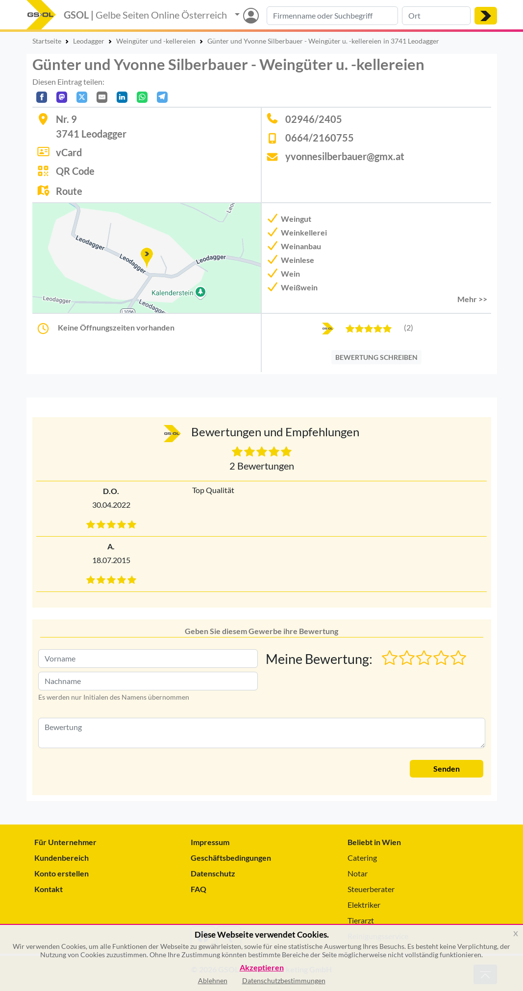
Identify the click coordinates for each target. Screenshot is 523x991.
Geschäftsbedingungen (231, 857)
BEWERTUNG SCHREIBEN (376, 357)
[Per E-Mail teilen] (102, 97)
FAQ (198, 889)
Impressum (210, 842)
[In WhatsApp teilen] (142, 97)
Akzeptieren (262, 968)
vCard (69, 152)
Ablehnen (212, 980)
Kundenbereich (61, 857)
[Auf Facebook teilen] (41, 97)
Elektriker (364, 904)
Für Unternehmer (65, 842)
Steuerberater (371, 889)
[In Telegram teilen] (162, 97)
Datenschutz (213, 873)
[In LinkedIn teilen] (122, 97)
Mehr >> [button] (472, 299)
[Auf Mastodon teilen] (61, 97)
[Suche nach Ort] (436, 15)
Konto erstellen (61, 873)
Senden (446, 768)
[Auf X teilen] (81, 97)
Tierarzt (361, 920)
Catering (362, 857)
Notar (358, 873)
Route (69, 191)
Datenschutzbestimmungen (283, 980)
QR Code (75, 171)
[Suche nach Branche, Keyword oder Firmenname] (332, 15)
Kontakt (48, 889)
